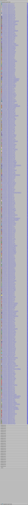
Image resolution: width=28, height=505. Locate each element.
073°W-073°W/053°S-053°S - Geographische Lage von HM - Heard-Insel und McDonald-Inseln (11, 175)
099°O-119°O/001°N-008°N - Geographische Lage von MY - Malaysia (8, 276)
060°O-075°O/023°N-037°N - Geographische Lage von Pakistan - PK (8, 307)
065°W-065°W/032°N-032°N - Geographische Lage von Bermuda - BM (8, 59)
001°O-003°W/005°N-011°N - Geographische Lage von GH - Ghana (8, 152)
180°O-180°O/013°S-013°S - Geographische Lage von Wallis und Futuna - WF (9, 413)
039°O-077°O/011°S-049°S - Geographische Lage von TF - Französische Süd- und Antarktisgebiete (11, 369)
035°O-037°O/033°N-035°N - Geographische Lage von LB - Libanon (8, 227)
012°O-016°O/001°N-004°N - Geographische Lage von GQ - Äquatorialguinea (9, 162)
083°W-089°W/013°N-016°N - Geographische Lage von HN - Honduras (8, 176)
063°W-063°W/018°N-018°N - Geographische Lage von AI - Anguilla (8, 25)
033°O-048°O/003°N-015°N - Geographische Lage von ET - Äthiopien (8, 130)
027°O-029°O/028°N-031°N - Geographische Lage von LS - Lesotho (8, 236)
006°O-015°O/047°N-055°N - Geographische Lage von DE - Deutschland (9, 107)
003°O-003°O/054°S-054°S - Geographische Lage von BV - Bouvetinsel (8, 69)
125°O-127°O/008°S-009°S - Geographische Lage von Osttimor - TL (8, 376)
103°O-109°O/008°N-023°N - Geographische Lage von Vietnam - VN (8, 410)
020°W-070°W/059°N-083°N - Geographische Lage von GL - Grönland (8, 155)
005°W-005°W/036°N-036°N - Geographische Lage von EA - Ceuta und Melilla (8, 119)
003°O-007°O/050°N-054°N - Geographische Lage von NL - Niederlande (9, 289)
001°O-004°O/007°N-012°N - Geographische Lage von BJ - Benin (8, 58)
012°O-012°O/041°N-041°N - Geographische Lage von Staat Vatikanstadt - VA (9, 402)
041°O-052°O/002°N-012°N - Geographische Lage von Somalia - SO (8, 353)
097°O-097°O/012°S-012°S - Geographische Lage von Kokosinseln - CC (9, 77)
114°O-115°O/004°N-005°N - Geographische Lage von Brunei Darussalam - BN (9, 61)
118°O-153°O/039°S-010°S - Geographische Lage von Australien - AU (8, 39)
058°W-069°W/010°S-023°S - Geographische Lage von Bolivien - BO (8, 63)
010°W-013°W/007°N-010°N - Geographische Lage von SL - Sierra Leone (9, 348)
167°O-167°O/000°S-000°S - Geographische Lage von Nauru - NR (8, 293)
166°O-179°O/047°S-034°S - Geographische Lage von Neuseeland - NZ (9, 296)
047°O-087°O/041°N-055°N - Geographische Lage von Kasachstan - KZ (9, 224)
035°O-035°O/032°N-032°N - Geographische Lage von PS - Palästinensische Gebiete (10, 316)
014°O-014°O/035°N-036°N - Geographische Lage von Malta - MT (8, 267)
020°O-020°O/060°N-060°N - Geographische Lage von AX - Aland (8, 42)
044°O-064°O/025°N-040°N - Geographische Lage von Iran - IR (8, 196)
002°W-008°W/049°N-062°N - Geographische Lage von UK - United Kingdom (9, 394)
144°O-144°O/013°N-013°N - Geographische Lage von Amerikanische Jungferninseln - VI (10, 408)
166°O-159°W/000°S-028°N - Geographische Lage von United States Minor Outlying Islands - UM (11, 396)
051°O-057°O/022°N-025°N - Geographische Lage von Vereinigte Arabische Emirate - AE (10, 21)
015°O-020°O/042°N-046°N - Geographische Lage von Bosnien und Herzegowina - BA (10, 45)
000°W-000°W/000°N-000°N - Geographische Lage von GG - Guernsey (8, 150)
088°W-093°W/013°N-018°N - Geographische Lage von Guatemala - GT (9, 167)
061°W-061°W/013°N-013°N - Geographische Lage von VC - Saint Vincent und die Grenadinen (11, 404)
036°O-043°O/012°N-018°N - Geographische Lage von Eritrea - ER (8, 127)
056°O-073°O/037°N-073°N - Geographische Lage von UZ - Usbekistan (9, 401)
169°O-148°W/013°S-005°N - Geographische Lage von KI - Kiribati (8, 211)
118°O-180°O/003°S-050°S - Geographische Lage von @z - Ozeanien (8, 12)
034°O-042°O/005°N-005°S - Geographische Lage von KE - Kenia (8, 206)
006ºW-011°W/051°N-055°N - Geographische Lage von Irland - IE (8, 186)
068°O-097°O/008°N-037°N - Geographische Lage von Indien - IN (8, 191)
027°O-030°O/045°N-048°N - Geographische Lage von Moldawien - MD (9, 247)
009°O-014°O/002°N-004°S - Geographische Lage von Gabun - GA (8, 143)
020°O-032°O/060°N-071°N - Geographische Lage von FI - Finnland (8, 131)
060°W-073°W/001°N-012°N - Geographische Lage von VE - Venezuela (9, 405)
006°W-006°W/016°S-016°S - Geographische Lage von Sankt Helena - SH (9, 341)
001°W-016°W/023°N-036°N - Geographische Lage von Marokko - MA (8, 244)
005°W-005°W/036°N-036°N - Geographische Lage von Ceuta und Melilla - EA (8, 118)
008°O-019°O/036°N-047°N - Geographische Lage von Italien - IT (8, 199)
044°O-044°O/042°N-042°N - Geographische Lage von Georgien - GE (8, 148)
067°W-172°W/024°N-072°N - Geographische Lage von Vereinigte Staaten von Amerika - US (10, 398)
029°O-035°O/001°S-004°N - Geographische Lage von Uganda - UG (8, 393)
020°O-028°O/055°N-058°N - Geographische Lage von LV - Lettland (8, 241)
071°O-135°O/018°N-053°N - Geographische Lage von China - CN (8, 91)
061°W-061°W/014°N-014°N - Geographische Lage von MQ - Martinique (9, 263)
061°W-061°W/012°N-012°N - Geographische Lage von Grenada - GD (8, 146)
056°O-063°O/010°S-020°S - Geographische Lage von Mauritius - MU (8, 269)
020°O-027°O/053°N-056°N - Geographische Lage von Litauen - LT (8, 237)
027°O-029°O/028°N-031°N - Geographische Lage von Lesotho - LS (8, 235)
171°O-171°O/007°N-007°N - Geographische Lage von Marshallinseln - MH (9, 251)
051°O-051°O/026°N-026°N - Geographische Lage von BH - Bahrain (8, 55)
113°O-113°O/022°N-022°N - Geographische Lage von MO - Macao (8, 260)
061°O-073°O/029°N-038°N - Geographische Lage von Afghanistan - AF (9, 23)
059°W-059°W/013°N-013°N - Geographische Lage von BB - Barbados (8, 47)
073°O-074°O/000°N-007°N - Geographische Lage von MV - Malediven (8, 271)
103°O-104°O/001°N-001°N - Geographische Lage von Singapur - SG (8, 340)
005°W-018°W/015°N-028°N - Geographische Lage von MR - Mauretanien (9, 265)
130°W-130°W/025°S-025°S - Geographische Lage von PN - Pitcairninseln (9, 313)
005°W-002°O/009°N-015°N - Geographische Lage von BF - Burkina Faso (9, 51)
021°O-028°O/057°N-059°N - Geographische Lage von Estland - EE (8, 122)
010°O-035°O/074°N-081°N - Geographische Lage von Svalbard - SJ (8, 345)
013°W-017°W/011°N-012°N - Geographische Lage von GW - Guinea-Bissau (9, 170)
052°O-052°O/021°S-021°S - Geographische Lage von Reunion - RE (8, 324)
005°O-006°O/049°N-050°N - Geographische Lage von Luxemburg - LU (9, 239)
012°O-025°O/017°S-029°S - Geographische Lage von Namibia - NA (8, 279)
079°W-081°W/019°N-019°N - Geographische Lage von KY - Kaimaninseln (9, 223)
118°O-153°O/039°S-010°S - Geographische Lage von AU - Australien (8, 38)
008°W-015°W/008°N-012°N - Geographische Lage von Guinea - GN (8, 159)
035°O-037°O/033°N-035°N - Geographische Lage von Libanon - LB (8, 228)
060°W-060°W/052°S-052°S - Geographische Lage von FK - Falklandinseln (9, 135)
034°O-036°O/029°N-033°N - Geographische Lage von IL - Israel (8, 187)
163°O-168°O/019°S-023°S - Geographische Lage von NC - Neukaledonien (9, 280)
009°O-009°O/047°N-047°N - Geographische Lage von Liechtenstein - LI (9, 231)
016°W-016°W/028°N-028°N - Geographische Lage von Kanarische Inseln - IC (8, 183)
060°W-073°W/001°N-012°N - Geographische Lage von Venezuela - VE (9, 406)
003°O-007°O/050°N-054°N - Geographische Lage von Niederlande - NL (9, 288)
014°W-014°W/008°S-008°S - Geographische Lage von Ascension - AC (9, 18)
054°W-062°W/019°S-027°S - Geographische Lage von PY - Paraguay (8, 321)
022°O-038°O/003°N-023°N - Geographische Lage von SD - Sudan (8, 336)
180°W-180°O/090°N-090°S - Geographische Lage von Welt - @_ (8, 4)
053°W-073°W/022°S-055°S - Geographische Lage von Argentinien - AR (9, 34)
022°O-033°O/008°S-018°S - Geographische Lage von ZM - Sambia (8, 422)
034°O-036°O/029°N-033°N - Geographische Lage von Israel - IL (8, 188)
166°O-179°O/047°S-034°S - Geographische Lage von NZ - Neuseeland (9, 297)
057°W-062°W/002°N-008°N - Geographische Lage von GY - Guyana (8, 172)
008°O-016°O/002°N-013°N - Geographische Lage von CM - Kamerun (8, 89)
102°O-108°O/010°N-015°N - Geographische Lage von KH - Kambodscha (9, 210)
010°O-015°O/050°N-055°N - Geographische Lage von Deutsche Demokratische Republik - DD (11, 106)
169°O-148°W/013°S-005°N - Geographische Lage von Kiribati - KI (8, 212)
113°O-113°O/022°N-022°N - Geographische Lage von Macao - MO (8, 259)
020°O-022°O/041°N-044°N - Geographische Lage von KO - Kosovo (8, 216)
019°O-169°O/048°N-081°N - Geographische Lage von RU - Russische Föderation (10, 328)
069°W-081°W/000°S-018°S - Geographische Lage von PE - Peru (8, 301)
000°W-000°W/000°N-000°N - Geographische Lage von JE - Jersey (8, 200)
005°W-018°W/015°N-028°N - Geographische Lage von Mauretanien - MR (9, 264)
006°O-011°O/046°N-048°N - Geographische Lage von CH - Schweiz (8, 83)
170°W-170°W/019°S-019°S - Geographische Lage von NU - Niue (8, 295)
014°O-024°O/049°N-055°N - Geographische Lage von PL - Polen (8, 309)
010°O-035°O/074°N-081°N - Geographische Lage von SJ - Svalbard (8, 344)
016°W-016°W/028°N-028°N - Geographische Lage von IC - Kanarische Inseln (8, 182)
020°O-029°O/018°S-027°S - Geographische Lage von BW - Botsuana (8, 71)
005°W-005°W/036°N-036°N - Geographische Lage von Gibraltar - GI (8, 154)
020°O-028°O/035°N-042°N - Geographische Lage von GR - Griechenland (9, 163)
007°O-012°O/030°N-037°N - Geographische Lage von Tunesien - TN (8, 380)
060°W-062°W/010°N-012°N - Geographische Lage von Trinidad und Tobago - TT (9, 384)
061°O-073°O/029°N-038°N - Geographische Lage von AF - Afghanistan (9, 22)
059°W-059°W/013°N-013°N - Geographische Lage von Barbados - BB (8, 46)
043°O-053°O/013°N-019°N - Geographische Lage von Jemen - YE (8, 416)
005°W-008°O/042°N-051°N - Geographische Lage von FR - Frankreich (8, 139)
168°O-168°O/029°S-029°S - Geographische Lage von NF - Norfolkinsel (9, 283)
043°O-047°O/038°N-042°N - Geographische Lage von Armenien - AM (8, 29)
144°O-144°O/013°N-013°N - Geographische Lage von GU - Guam (8, 168)
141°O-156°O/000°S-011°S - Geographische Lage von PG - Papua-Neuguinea (9, 305)
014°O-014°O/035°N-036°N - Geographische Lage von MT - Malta (8, 268)
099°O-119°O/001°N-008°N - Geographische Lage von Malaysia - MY (8, 275)
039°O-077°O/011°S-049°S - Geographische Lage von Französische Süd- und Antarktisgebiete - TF (11, 368)
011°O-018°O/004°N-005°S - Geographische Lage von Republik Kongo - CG (9, 82)
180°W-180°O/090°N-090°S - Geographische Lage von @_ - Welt (8, 3)
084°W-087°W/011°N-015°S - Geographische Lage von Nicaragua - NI (8, 287)
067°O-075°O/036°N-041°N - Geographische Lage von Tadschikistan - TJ (9, 373)
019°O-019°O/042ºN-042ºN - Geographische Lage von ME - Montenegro (9, 248)
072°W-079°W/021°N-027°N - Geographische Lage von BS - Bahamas (8, 66)
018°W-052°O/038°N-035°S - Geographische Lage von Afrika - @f (8, 6)
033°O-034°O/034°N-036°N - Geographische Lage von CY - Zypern (8, 102)
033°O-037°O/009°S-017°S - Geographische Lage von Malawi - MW (8, 272)
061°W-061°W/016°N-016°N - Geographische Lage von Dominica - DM (8, 114)
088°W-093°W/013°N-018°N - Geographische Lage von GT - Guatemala (9, 166)
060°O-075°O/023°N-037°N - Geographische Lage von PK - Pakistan (8, 308)
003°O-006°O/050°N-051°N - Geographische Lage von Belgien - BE (8, 50)
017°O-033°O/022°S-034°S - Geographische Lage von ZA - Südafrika (8, 420)
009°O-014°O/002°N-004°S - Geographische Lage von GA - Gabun (8, 142)
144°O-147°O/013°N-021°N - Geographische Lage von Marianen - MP (8, 261)
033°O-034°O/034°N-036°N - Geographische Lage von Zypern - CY (8, 103)
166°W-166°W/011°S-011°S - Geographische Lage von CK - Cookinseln (9, 86)
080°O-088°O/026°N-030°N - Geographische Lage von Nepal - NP (8, 291)
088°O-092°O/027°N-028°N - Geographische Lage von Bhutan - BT (8, 67)
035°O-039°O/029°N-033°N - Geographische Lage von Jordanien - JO (8, 204)
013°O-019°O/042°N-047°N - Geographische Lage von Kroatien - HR (8, 178)
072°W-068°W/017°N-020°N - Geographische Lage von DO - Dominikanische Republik (10, 115)
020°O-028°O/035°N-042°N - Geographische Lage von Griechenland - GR (9, 164)
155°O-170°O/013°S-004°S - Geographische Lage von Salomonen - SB (9, 333)
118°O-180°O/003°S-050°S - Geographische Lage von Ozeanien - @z (8, 13)
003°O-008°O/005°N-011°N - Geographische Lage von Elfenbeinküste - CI (9, 85)
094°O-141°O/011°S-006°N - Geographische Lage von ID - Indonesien (8, 184)
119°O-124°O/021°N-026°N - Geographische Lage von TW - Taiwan (8, 388)
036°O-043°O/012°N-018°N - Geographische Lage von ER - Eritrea (8, 126)
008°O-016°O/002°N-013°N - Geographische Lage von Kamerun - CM (8, 90)
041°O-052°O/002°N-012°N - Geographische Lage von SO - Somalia (8, 352)
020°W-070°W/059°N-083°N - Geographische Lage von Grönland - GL (8, 156)
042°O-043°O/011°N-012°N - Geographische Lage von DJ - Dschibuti (8, 110)
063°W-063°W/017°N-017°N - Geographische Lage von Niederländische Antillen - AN (10, 31)
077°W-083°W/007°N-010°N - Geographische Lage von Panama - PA (8, 300)
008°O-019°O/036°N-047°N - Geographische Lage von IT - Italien (8, 198)
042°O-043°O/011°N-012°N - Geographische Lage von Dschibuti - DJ (8, 111)
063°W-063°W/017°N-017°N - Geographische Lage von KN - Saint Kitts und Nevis (9, 214)
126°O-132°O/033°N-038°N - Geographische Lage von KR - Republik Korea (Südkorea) (10, 219)
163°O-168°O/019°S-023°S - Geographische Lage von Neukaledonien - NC (9, 281)
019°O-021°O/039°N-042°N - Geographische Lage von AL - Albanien (8, 27)
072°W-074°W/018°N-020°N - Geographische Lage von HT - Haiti (8, 180)
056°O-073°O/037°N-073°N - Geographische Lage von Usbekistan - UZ (9, 400)
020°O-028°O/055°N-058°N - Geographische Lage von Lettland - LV (8, 240)
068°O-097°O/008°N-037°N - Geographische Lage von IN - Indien (8, 190)
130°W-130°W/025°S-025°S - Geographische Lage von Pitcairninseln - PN (9, 312)
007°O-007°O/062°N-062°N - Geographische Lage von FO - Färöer (8, 138)
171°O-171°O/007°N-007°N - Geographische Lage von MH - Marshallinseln (9, 252)
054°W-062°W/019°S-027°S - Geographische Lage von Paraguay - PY (8, 320)
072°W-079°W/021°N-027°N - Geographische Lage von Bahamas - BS (8, 65)
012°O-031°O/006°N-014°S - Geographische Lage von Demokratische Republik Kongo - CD (10, 79)
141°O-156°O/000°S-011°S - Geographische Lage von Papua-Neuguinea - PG (9, 304)
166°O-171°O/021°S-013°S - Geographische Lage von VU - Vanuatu (8, 412)
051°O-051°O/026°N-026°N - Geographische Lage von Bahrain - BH (8, 54)
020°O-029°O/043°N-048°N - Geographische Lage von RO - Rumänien (8, 325)
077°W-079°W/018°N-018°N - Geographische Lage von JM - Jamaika (8, 202)
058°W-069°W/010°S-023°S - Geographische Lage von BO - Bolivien (8, 62)
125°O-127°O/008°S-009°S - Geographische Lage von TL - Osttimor (8, 377)
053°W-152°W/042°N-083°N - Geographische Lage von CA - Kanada (8, 75)
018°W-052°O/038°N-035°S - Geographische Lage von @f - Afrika (8, 5)
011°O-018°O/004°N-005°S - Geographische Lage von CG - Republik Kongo (9, 81)
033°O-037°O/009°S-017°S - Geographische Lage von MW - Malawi (8, 273)
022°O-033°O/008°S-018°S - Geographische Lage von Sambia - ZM (8, 421)
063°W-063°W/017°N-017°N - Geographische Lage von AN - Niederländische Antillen (10, 30)
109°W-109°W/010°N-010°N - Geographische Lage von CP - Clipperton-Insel (9, 95)
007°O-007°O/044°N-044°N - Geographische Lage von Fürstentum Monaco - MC (9, 245)
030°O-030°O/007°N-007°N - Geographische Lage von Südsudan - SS (8, 356)
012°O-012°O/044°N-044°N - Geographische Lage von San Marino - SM (9, 349)
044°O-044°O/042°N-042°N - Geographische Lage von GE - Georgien (8, 147)
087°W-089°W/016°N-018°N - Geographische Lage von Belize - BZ (8, 73)
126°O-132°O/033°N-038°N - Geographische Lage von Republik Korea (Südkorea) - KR (10, 220)
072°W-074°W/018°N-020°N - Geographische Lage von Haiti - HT (8, 179)
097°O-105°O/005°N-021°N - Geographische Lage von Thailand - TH (8, 372)
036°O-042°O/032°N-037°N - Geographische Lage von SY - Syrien (8, 360)
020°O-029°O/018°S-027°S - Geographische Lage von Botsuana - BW (8, 70)
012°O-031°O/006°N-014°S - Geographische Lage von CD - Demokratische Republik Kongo (10, 78)
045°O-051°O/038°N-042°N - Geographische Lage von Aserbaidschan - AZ (9, 43)
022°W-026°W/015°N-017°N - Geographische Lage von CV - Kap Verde (9, 99)
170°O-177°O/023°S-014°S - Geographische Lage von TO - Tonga (8, 381)
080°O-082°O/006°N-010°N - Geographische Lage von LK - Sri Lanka (8, 232)
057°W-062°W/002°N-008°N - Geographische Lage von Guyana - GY (8, 171)
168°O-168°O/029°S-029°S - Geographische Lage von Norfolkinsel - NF (9, 284)
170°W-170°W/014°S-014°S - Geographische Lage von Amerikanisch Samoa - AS (9, 35)
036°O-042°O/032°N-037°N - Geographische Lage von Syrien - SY (8, 361)
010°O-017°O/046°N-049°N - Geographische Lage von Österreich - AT (8, 37)
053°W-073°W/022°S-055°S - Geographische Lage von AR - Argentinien (9, 33)
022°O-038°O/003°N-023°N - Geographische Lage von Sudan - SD (8, 337)
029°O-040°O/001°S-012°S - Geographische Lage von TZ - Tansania (8, 390)
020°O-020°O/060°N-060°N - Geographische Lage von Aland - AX (8, 41)
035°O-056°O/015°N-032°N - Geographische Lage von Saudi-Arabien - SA (9, 332)
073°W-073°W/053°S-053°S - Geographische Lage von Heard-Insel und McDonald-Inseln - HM (11, 174)
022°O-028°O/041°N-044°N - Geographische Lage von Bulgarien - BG (8, 53)
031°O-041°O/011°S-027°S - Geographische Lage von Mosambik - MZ (8, 277)
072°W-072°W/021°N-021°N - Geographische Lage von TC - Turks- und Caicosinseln (10, 365)
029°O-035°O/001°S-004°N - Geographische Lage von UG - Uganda (8, 392)
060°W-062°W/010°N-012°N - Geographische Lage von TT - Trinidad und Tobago (9, 385)
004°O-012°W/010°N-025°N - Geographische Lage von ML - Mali (8, 255)
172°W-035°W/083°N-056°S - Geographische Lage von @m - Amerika (8, 7)
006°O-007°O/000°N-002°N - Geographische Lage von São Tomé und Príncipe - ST (10, 357)
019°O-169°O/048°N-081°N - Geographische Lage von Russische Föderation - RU (10, 329)
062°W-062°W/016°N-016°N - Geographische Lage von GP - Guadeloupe (9, 160)
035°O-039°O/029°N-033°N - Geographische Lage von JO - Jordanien (8, 203)
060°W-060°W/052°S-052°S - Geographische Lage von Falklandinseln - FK (9, 134)
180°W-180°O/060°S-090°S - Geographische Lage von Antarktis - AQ (8, 14)
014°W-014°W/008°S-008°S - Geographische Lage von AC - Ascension (9, 17)
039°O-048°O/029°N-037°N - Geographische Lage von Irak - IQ (8, 194)
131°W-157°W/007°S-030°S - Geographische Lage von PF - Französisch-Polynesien (10, 303)
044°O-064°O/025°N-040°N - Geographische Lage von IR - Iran (8, 195)
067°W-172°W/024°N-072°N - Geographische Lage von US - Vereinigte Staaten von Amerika (10, 397)
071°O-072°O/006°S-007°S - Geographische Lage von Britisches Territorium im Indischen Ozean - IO (11, 192)
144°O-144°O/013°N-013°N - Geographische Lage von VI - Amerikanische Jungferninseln (10, 409)
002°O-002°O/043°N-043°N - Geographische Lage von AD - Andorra (8, 19)
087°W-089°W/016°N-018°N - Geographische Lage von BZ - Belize (8, 74)
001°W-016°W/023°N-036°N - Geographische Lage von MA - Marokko (8, 243)
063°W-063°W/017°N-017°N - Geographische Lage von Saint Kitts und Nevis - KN (9, 215)
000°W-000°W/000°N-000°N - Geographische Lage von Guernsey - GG (8, 151)
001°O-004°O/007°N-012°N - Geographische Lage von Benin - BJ (8, 57)
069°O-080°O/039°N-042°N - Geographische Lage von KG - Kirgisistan (8, 208)
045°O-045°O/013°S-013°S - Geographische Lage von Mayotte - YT (8, 418)
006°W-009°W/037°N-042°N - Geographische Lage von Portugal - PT (8, 317)
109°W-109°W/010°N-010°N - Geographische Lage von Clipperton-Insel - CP (9, 94)
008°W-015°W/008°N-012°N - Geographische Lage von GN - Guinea (8, 158)
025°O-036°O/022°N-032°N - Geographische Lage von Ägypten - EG (8, 123)
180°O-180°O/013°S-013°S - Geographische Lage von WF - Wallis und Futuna (9, 414)
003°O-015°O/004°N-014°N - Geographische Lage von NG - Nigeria (8, 285)
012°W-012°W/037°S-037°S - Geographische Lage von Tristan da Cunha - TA (8, 364)
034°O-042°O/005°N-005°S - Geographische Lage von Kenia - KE (8, 207)
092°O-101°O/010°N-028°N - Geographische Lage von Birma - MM (8, 256)
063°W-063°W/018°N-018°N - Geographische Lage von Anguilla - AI (8, 26)
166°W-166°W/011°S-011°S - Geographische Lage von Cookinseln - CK (9, 87)
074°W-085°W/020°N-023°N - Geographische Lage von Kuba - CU (8, 98)
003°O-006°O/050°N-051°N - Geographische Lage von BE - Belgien (8, 49)
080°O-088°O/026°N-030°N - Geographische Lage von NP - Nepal (8, 292)
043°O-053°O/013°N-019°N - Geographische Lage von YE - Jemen (8, 417)
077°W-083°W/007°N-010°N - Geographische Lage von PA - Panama (8, 299)
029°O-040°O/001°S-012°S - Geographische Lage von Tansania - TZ (8, 389)
